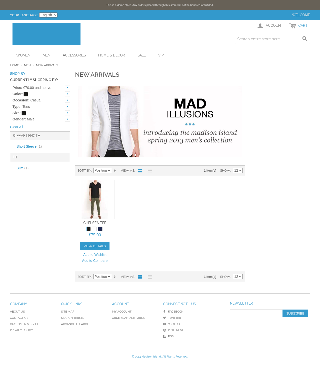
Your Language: (24, 15)
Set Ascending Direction (116, 170)
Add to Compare (95, 261)
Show (225, 170)
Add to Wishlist (94, 255)
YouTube (172, 324)
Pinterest (173, 330)
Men (46, 55)
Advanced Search (75, 324)
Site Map (67, 311)
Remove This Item (67, 87)
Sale (142, 55)
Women (23, 55)
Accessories (74, 55)
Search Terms (72, 318)
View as (127, 170)
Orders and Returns (128, 318)
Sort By (84, 170)
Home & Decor (111, 55)
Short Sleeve (29, 146)
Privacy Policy (21, 330)
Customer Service (24, 324)
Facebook (173, 311)
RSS (168, 336)
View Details (95, 246)
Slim (22, 168)
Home (14, 65)
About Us (17, 311)
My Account (122, 311)
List (148, 170)
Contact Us (19, 318)
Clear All (16, 127)
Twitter (172, 318)
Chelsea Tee (94, 223)
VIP (161, 55)
